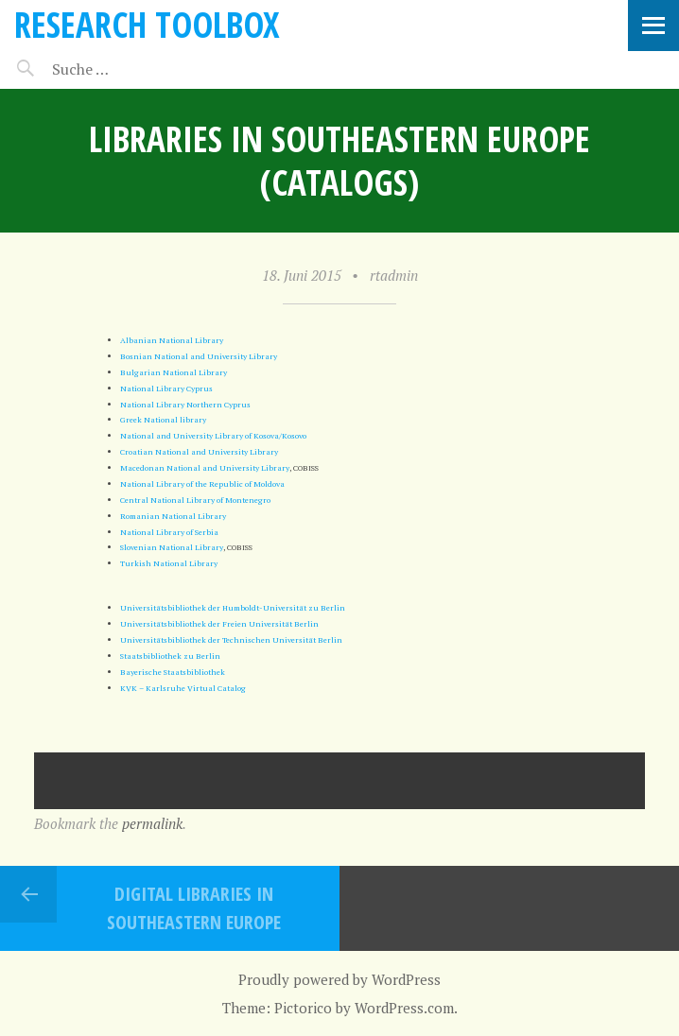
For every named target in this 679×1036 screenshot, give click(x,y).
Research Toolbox (147, 24)
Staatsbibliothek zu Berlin (170, 655)
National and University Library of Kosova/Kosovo (213, 435)
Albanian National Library (171, 340)
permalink (152, 823)
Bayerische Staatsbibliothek (172, 671)
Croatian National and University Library (199, 451)
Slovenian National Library (171, 547)
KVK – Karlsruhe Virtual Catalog (183, 687)
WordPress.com (404, 1007)
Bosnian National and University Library (198, 356)
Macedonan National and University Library (204, 467)
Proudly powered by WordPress (339, 979)
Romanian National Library (173, 515)
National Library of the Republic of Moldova (202, 483)
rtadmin (394, 275)
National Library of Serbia (169, 532)
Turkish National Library (169, 563)
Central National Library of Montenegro (195, 499)
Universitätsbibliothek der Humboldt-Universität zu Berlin (232, 607)
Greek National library (163, 419)
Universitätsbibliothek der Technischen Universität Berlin (231, 639)
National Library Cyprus (166, 388)
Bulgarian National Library (173, 372)
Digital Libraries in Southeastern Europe (194, 908)
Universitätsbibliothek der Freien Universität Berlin (219, 623)
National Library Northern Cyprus (185, 404)
